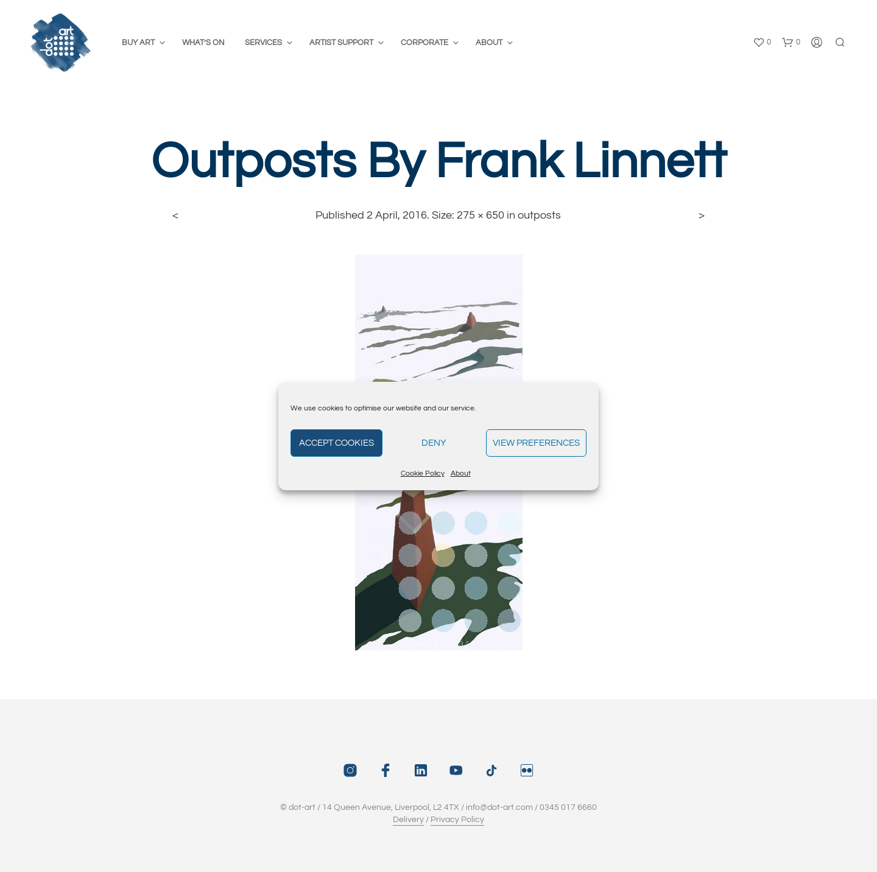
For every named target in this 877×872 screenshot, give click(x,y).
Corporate (424, 42)
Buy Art (138, 42)
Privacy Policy (457, 819)
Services (263, 42)
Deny (433, 443)
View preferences (536, 443)
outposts (539, 215)
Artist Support (341, 42)
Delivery (408, 819)
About (461, 473)
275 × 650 (480, 215)
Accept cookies (336, 443)
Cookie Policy (423, 473)
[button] (762, 43)
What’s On (203, 42)
